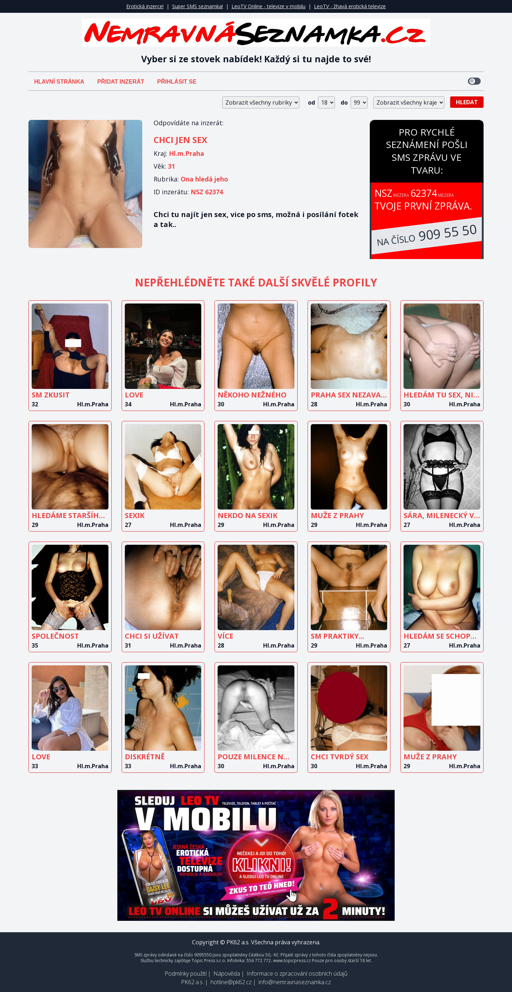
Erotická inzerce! (145, 6)
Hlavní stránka (59, 82)
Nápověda (226, 973)
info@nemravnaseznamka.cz (294, 982)
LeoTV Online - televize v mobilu (268, 6)
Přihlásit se (176, 82)
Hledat (467, 102)
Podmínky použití (186, 973)
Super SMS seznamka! (197, 6)
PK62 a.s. (192, 982)
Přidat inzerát (120, 82)
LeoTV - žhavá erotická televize (350, 6)
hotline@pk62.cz (231, 982)
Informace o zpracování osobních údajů (297, 973)
